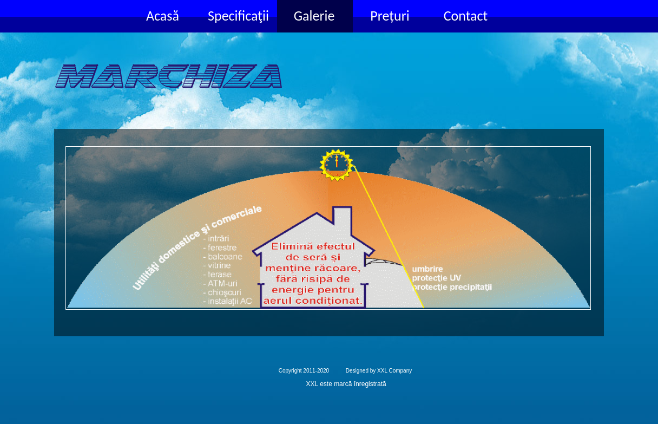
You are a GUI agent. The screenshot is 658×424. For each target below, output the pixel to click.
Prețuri (389, 15)
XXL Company (394, 371)
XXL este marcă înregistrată (346, 384)
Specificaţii (238, 15)
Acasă (162, 15)
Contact (466, 15)
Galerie (314, 15)
